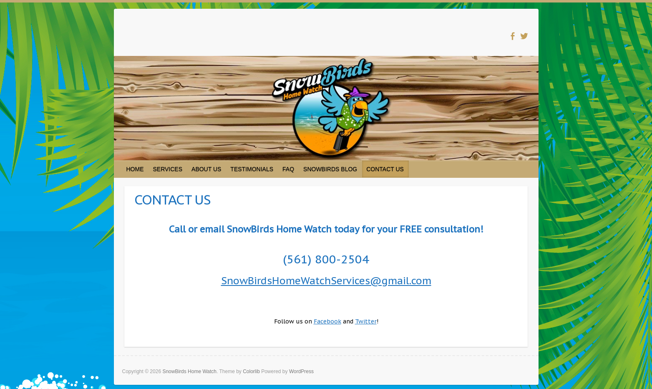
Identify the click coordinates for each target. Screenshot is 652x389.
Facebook (327, 321)
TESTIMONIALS (251, 169)
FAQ (288, 169)
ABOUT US (206, 169)
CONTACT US (385, 169)
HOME (135, 169)
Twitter (366, 321)
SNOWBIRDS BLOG (330, 169)
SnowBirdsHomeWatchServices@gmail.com (326, 280)
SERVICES (168, 169)
